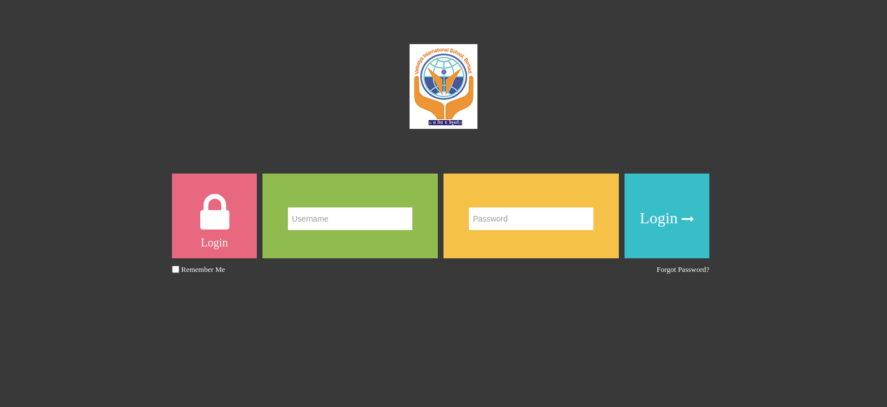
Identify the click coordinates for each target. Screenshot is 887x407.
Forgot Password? (683, 269)
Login (667, 218)
